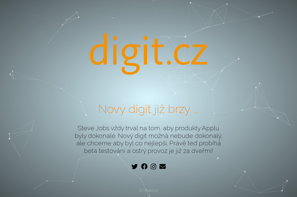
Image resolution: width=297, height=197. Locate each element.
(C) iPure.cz (148, 190)
